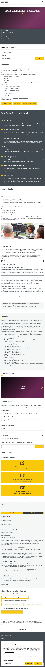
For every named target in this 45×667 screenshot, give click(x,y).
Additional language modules (14, 165)
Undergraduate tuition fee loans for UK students (12, 604)
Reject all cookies (28, 663)
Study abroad (8, 175)
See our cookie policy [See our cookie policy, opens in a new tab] (9, 653)
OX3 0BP (3, 639)
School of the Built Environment (13, 40)
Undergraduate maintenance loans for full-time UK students (15, 600)
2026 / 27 (33, 512)
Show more (22, 296)
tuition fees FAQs (21, 547)
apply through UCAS (23, 497)
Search (38, 58)
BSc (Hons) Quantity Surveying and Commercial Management (17, 347)
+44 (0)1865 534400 (5, 535)
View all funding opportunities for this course (12, 611)
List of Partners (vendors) (8, 660)
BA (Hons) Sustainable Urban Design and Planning (15, 354)
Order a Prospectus (7, 103)
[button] (22, 425)
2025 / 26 (12, 512)
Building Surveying (8, 93)
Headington (8, 38)
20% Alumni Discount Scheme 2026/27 (33, 604)
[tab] (22, 425)
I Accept (37, 663)
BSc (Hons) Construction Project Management (14, 344)
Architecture (15, 98)
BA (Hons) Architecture (9, 357)
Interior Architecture (23, 98)
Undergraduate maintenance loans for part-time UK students (15, 597)
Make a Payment (30, 569)
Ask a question (17, 103)
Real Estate (6, 95)
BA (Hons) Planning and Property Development (14, 341)
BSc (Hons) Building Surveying (10, 351)
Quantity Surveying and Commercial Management (14, 91)
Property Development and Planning (11, 90)
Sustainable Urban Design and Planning (12, 86)
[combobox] (18, 58)
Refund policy (27, 570)
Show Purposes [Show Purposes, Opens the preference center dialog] (8, 663)
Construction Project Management (11, 88)
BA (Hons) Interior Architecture (10, 362)
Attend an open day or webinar (29, 103)
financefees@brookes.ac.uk (8, 537)
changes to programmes (36, 622)
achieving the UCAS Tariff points (30, 407)
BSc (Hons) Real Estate (9, 338)
